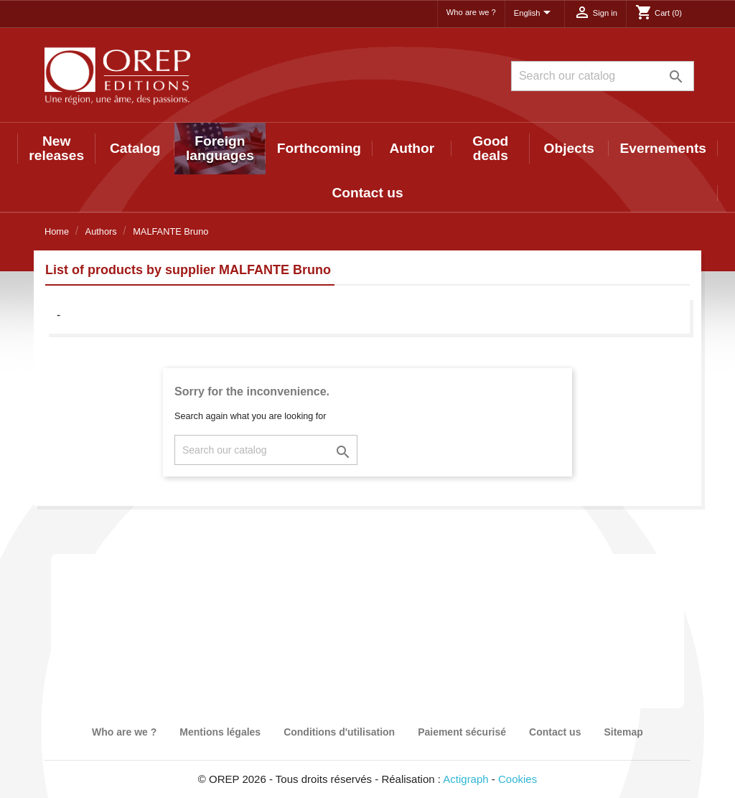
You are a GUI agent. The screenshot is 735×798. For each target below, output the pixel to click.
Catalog (135, 148)
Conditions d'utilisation (339, 732)
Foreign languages (220, 148)
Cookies (517, 779)
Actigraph (465, 779)
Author (411, 148)
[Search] (602, 76)
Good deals (490, 148)
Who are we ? (471, 12)
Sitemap (623, 732)
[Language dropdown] (535, 13)
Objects (569, 148)
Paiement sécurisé (462, 732)
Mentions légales (220, 732)
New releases (56, 148)
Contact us (367, 192)
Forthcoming (319, 148)
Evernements (663, 148)
